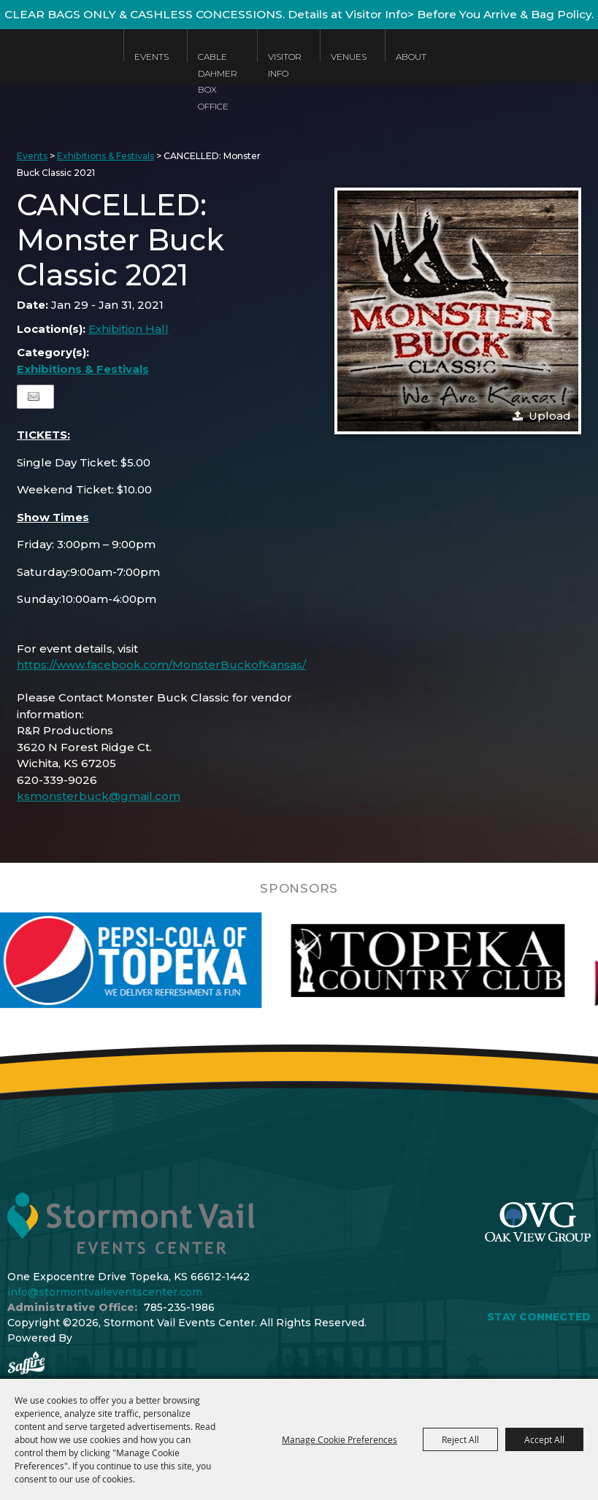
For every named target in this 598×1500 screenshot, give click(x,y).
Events (151, 56)
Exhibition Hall (128, 329)
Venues (349, 56)
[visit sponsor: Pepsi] (157, 960)
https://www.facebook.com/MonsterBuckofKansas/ (161, 665)
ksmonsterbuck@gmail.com (98, 796)
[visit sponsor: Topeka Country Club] (459, 960)
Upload (550, 416)
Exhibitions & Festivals (105, 155)
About (411, 56)
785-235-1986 (179, 1307)
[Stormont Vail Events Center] (54, 67)
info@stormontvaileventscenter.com (104, 1292)
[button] (457, 311)
